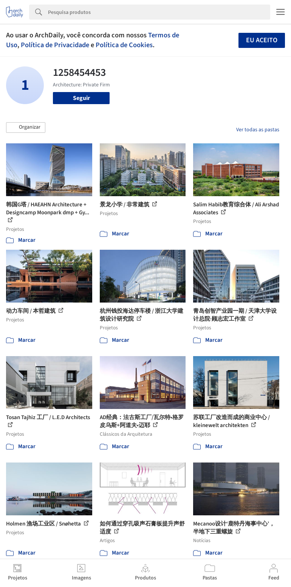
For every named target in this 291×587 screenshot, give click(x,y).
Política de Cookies (124, 45)
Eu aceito (261, 40)
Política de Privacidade (55, 45)
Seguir (81, 98)
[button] (25, 127)
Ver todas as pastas (257, 129)
